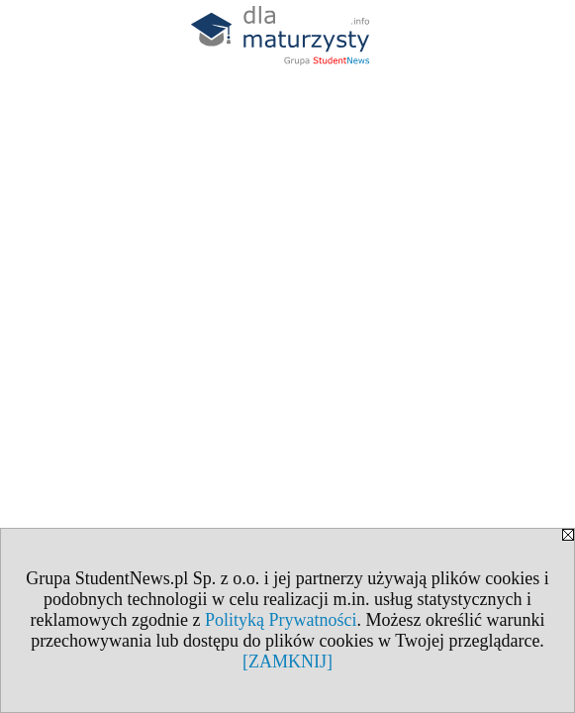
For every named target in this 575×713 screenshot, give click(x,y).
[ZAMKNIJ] (287, 661)
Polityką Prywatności (281, 620)
